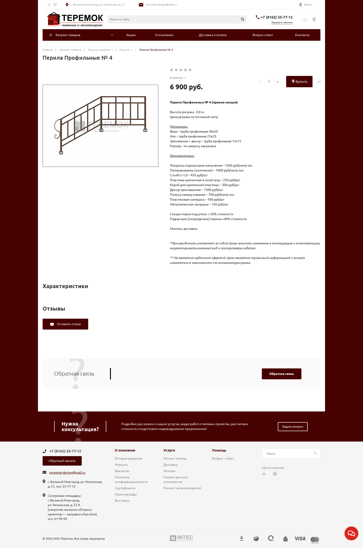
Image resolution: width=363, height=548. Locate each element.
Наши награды (126, 494)
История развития (128, 458)
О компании (125, 450)
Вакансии (122, 471)
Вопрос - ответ (223, 458)
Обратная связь (281, 374)
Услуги (169, 450)
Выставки (122, 500)
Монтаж (169, 471)
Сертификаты (125, 488)
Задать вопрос (293, 426)
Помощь (219, 450)
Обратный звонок (62, 461)
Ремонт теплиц (174, 458)
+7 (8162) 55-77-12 (277, 17)
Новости (121, 465)
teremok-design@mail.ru (161, 4)
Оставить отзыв (68, 324)
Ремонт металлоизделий (182, 488)
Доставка (170, 465)
